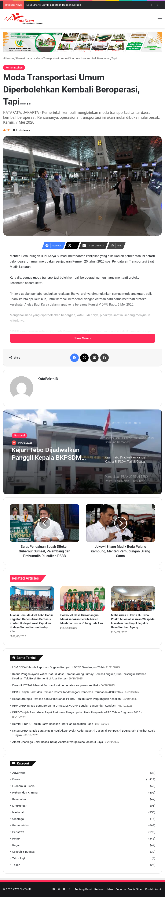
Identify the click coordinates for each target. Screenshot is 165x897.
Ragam (16, 845)
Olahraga (18, 818)
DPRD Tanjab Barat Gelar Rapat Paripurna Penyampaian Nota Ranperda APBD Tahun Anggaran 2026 (76, 712)
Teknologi (18, 858)
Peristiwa (18, 832)
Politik (16, 838)
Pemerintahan (24, 58)
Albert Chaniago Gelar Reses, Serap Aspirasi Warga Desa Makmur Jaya (57, 741)
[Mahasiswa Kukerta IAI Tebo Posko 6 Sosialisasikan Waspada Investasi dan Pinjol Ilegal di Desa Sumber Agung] (133, 598)
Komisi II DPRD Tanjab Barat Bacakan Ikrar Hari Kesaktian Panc (52, 723)
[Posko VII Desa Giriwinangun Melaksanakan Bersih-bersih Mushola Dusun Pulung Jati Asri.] (82, 598)
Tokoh (16, 864)
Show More (82, 338)
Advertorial (19, 772)
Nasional (19, 435)
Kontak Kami (153, 889)
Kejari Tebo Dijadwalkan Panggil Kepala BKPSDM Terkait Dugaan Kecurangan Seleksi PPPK (51, 453)
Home (8, 58)
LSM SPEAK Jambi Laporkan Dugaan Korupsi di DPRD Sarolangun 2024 (58, 667)
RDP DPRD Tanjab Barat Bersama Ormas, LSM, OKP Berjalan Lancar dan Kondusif (64, 705)
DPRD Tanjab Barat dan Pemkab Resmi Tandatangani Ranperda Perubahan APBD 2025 (67, 692)
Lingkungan (19, 805)
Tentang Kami (83, 889)
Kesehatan (19, 799)
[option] (82, 451)
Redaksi (99, 889)
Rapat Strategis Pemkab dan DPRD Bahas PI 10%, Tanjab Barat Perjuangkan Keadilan (66, 698)
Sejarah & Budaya (23, 851)
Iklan (110, 889)
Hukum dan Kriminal (25, 792)
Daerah (16, 779)
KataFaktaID (47, 379)
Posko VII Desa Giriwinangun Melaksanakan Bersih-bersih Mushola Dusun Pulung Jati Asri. (82, 619)
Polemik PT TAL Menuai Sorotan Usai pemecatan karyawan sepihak (55, 685)
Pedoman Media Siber (129, 889)
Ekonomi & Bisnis (23, 786)
